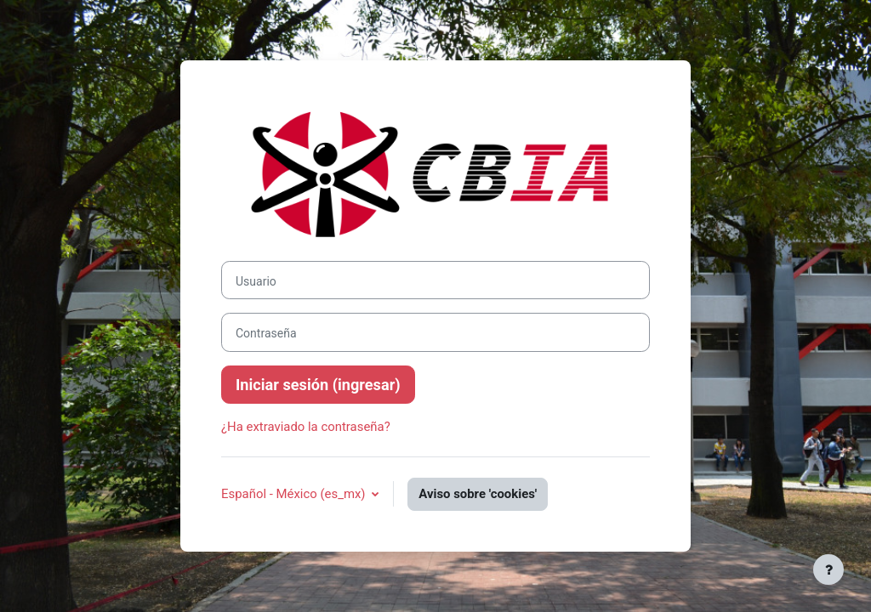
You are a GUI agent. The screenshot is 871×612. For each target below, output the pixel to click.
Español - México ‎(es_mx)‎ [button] (294, 494)
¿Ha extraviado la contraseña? (305, 426)
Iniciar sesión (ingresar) (318, 385)
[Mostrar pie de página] (828, 569)
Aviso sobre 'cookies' (477, 494)
